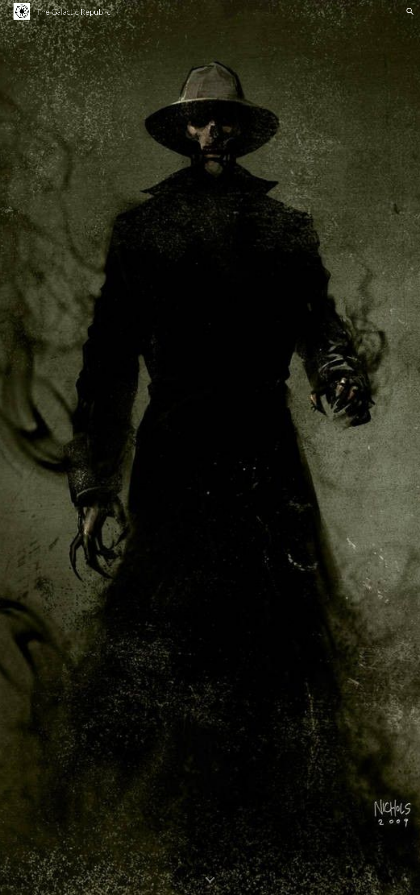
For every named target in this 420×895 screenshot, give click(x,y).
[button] (410, 11)
